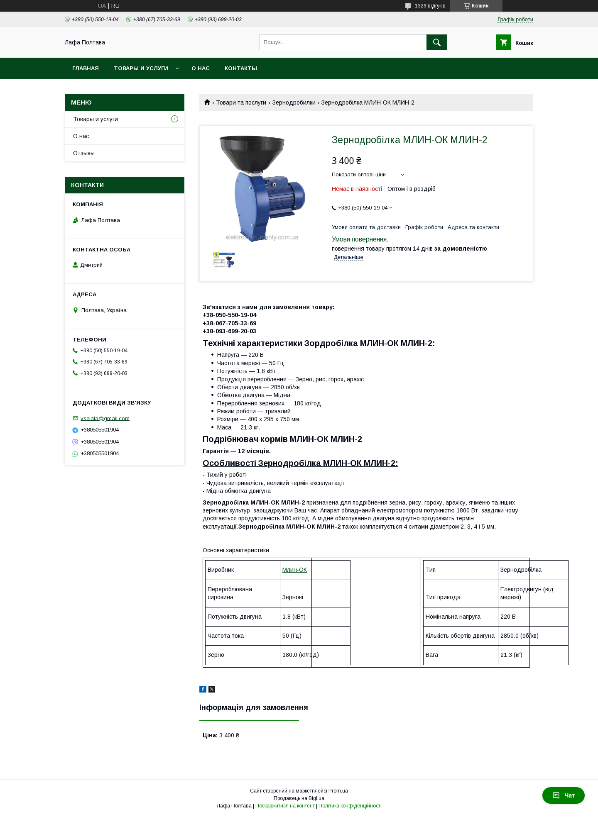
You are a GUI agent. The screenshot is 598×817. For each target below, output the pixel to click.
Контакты (241, 68)
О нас (200, 68)
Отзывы (84, 153)
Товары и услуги (141, 68)
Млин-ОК (294, 569)
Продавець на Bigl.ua (299, 798)
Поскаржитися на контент (285, 806)
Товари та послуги (241, 102)
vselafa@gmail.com (105, 418)
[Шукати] (436, 42)
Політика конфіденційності (350, 806)
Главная (85, 68)
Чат (563, 795)
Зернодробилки (294, 102)
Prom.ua (338, 791)
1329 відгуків (430, 6)
